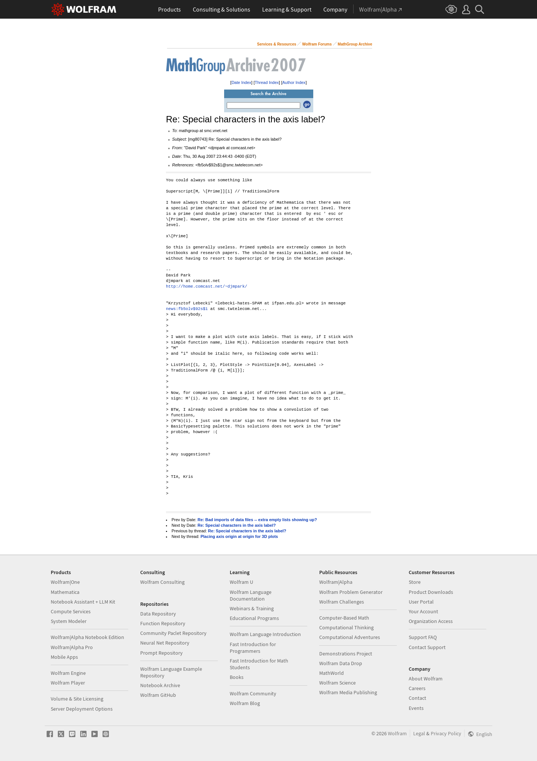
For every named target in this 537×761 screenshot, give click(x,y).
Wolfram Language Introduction (265, 634)
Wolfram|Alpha (335, 582)
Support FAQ (423, 637)
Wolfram (397, 733)
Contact (417, 698)
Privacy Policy (446, 733)
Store (415, 582)
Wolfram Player (68, 682)
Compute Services (71, 611)
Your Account (423, 611)
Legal (419, 733)
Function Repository (162, 623)
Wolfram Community (253, 693)
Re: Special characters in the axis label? (237, 525)
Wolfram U (241, 582)
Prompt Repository (161, 652)
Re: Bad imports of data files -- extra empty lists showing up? (257, 519)
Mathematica (65, 592)
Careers (417, 688)
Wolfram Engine (68, 673)
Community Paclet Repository (173, 633)
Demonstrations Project (345, 653)
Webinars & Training (252, 608)
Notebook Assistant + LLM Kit (83, 601)
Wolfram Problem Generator (351, 592)
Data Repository (158, 613)
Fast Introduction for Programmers (253, 647)
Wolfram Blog (245, 703)
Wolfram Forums (317, 44)
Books (237, 677)
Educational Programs (254, 618)
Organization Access (431, 621)
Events (416, 708)
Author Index (293, 82)
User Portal (421, 601)
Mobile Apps (64, 657)
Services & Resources (276, 44)
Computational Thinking (346, 627)
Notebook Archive (160, 685)
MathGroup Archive (355, 44)
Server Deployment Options (82, 708)
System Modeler (69, 621)
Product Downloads (431, 592)
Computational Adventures (349, 637)
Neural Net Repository (164, 642)
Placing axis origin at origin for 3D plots (239, 536)
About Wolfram (426, 678)
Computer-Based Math (344, 617)
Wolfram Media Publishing (348, 692)
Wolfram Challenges (341, 601)
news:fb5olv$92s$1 (187, 309)
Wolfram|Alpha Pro (72, 647)
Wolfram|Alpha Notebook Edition (87, 637)
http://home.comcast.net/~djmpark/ (206, 286)
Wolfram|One (65, 582)
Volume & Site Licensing (77, 698)
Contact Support (427, 647)
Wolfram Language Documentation (250, 595)
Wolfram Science (337, 682)
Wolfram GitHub (158, 695)
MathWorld (331, 673)
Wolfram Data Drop (340, 663)
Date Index (241, 82)
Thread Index (267, 82)
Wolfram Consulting (162, 582)
